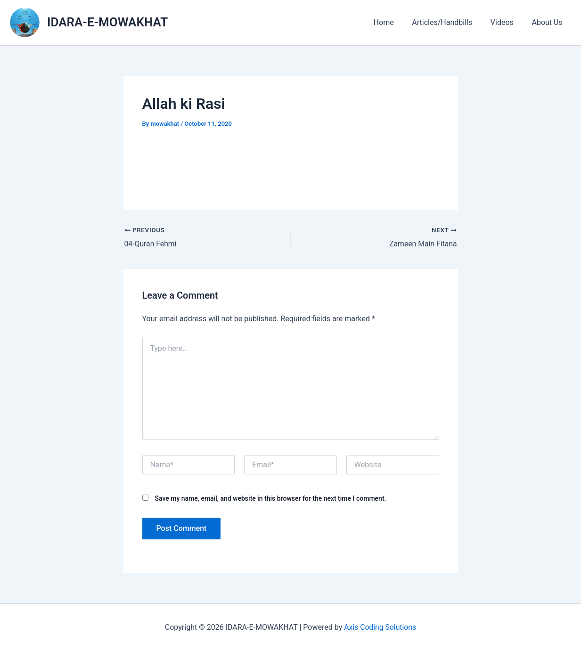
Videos (506, 22)
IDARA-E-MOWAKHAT (107, 22)
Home (395, 22)
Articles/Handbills (450, 22)
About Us (548, 22)
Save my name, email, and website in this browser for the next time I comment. (270, 498)
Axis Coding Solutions (380, 627)
